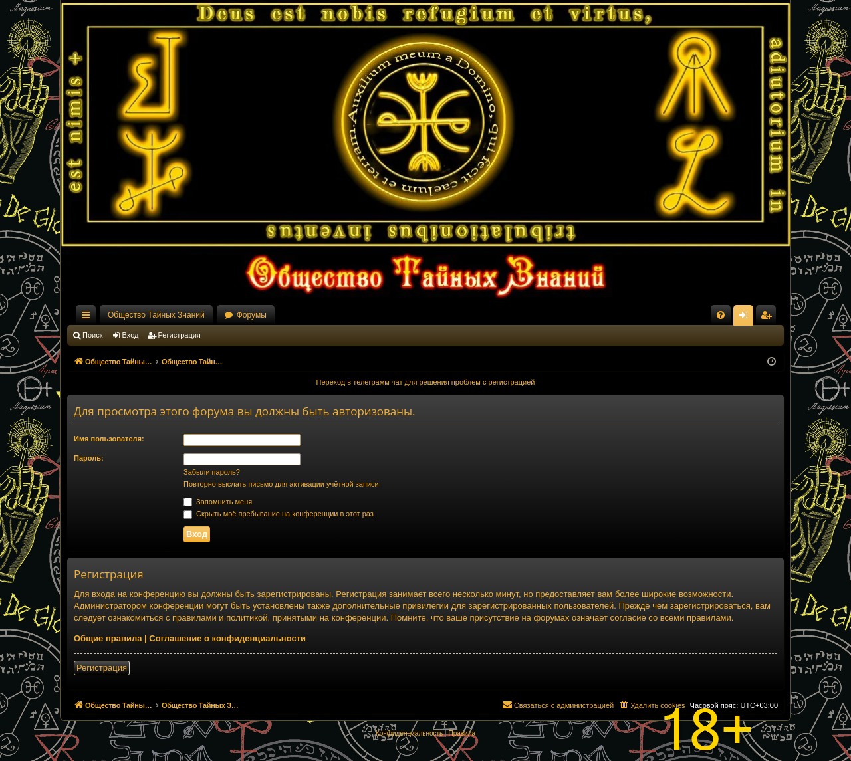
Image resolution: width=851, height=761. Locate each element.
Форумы (252, 315)
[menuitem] (721, 315)
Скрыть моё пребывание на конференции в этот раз (278, 514)
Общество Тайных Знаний (156, 315)
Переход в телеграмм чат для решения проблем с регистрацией (425, 382)
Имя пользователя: (109, 439)
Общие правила (108, 638)
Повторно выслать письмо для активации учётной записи (281, 484)
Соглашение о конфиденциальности (227, 638)
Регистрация (179, 335)
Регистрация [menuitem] (768, 317)
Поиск (92, 335)
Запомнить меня (217, 502)
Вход (130, 335)
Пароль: (89, 458)
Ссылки (88, 317)
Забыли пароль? (211, 472)
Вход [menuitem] (746, 317)
